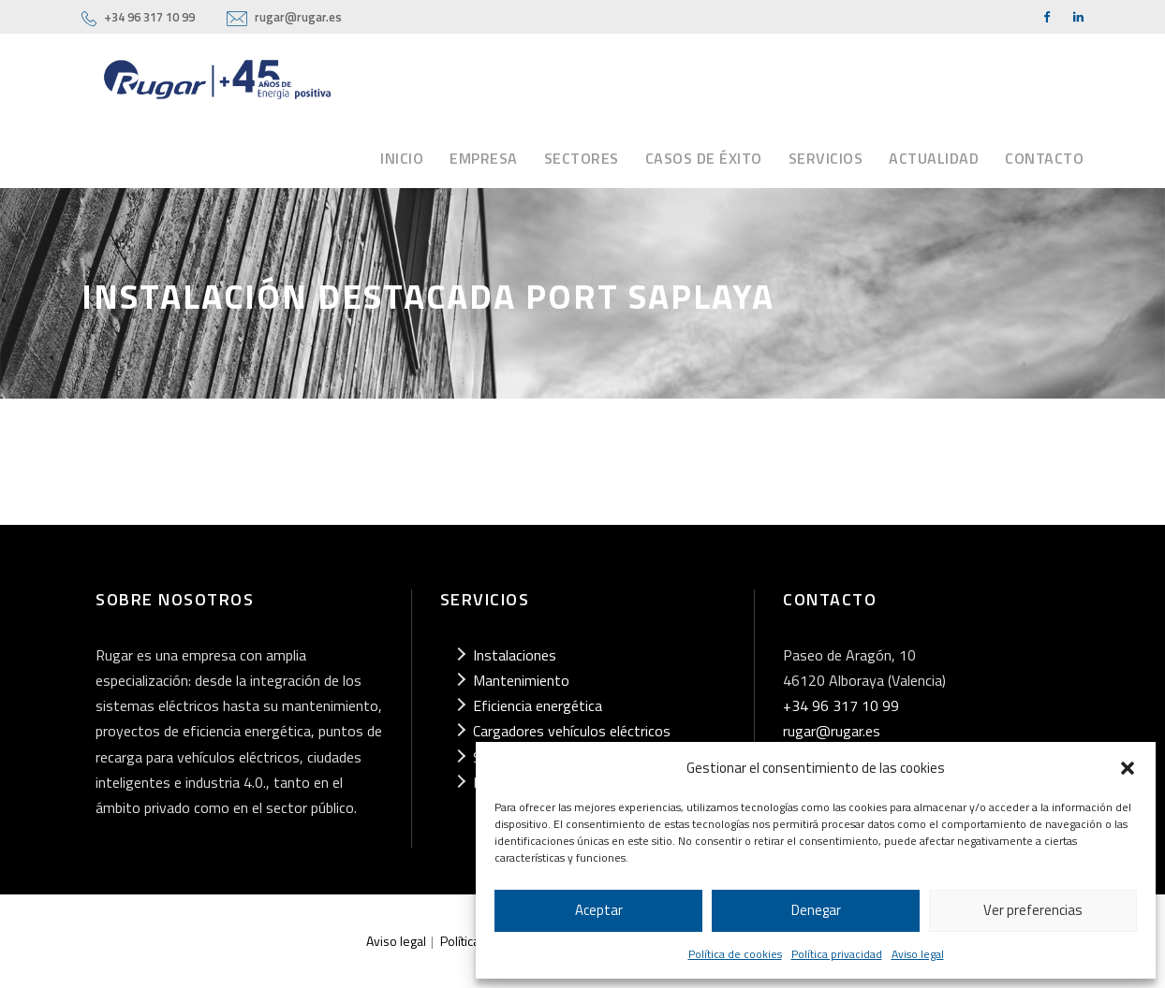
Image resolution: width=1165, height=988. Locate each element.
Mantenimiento (521, 680)
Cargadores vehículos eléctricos (572, 730)
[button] (1127, 768)
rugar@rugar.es (298, 16)
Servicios (826, 158)
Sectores (581, 158)
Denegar (816, 910)
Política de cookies (735, 954)
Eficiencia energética (537, 705)
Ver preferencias (1033, 910)
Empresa (484, 158)
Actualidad (934, 158)
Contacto (1044, 158)
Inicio (401, 158)
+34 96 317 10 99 (149, 16)
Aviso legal (918, 954)
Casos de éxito (703, 158)
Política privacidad (836, 954)
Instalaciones (514, 655)
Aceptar (599, 910)
